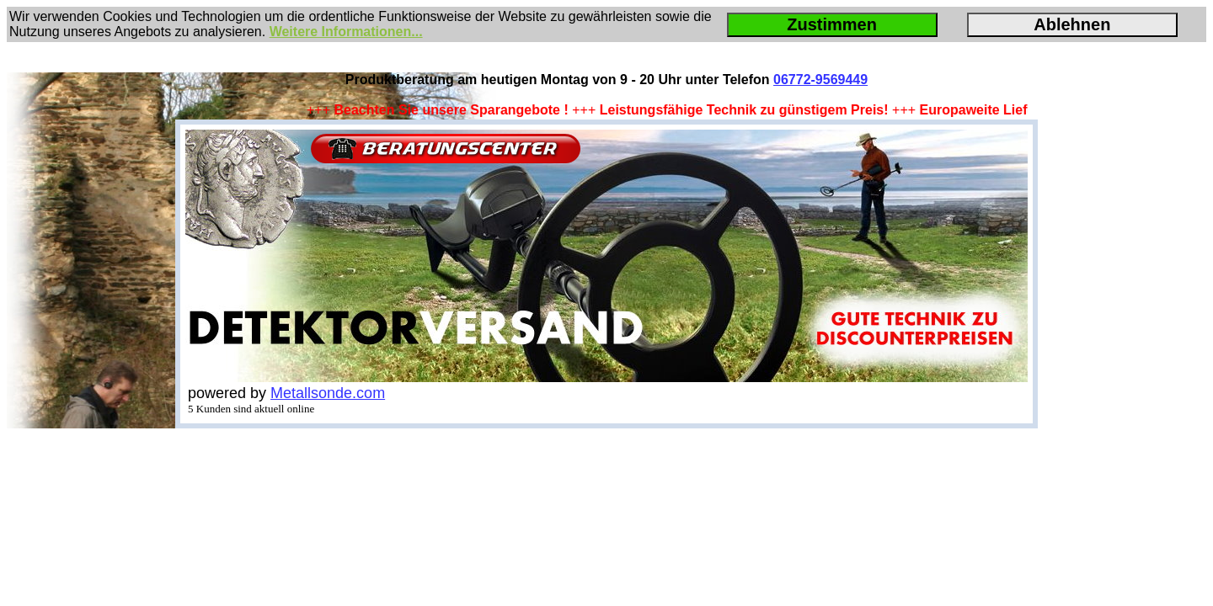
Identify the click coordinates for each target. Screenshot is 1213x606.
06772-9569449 (820, 79)
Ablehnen (1072, 24)
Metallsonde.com (327, 393)
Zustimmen (832, 24)
